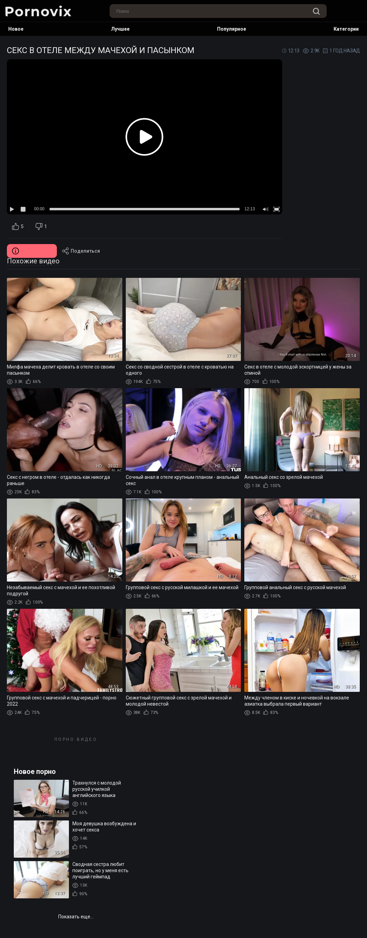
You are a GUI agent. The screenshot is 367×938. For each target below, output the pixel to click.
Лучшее (120, 29)
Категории (346, 29)
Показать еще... (75, 916)
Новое (15, 29)
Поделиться (81, 251)
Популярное (231, 29)
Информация (32, 251)
